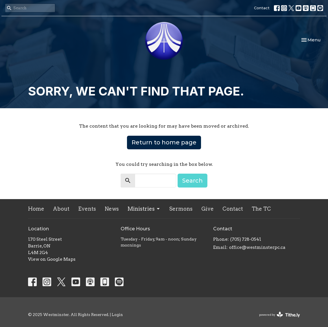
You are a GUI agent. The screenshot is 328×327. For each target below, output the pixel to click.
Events (87, 209)
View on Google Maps (51, 259)
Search (192, 180)
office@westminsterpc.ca (257, 247)
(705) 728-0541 (245, 239)
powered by (279, 314)
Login (117, 315)
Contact (262, 7)
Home (36, 209)
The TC (261, 209)
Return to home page (164, 142)
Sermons (181, 209)
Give (207, 209)
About (61, 209)
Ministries (144, 209)
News (112, 209)
